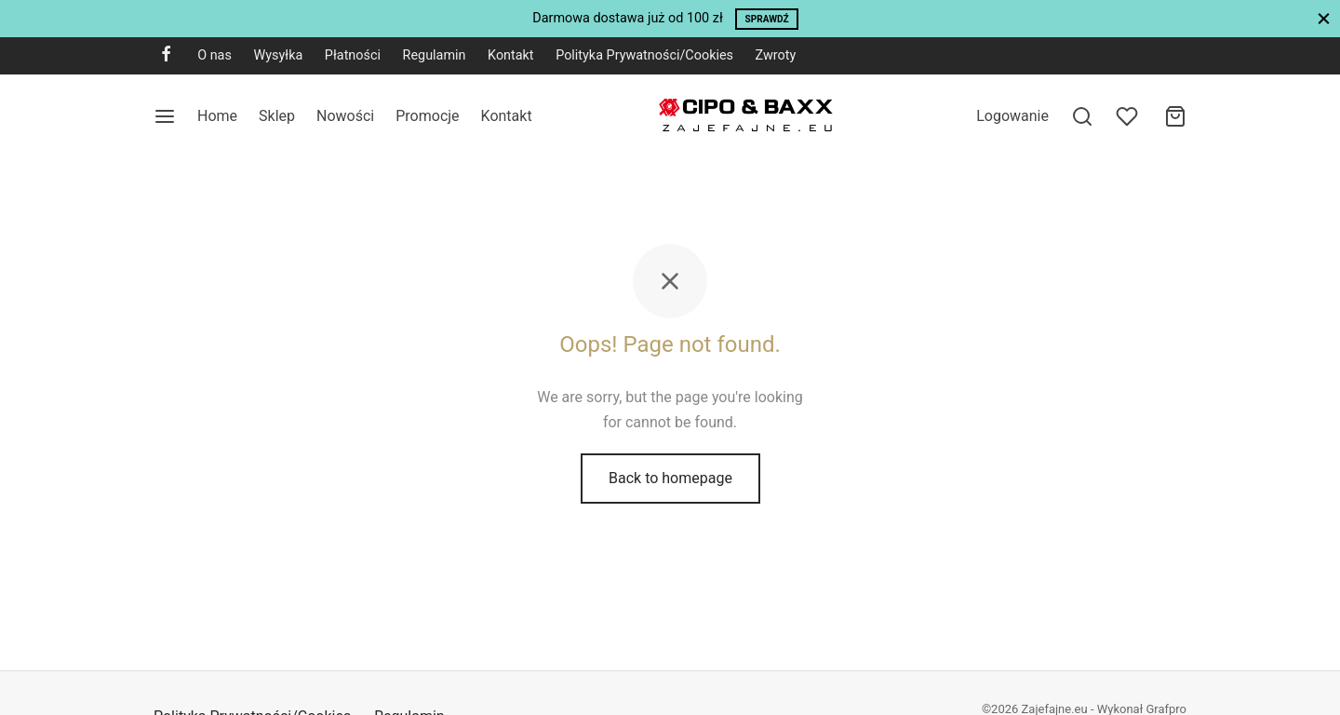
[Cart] (1175, 116)
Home (217, 116)
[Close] (1324, 18)
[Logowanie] (1012, 115)
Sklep (277, 116)
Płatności (353, 55)
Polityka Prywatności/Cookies (644, 55)
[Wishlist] (1129, 116)
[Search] (1082, 116)
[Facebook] (166, 55)
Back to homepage (670, 478)
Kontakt (511, 55)
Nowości (345, 116)
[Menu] (165, 116)
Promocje (427, 116)
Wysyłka (277, 55)
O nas (214, 55)
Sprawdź (767, 19)
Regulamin (434, 55)
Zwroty (776, 55)
